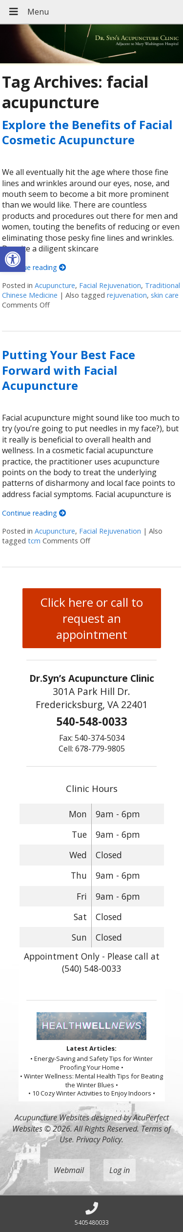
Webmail (69, 1170)
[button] (12, 259)
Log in (119, 1170)
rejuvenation (127, 295)
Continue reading (34, 267)
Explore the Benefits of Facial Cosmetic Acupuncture (87, 132)
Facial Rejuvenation (110, 285)
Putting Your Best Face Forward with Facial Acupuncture (68, 369)
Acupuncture (55, 285)
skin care (165, 295)
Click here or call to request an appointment (92, 618)
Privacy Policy (99, 1139)
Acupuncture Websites (52, 1117)
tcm (34, 540)
